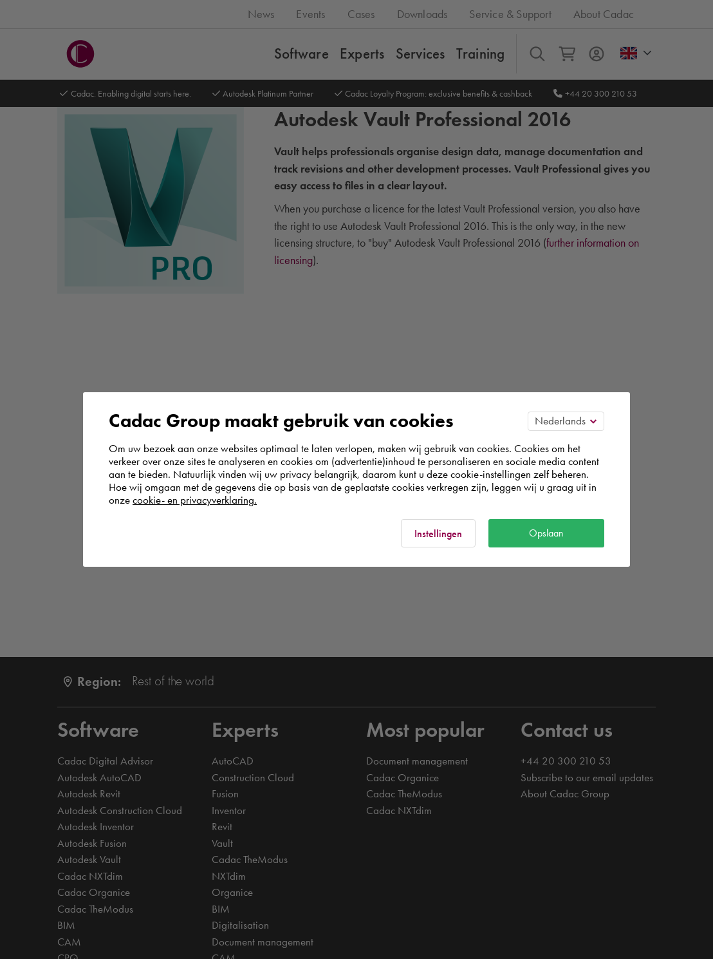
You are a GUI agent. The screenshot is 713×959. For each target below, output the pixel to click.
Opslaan (546, 533)
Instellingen (438, 533)
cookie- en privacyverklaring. (195, 499)
